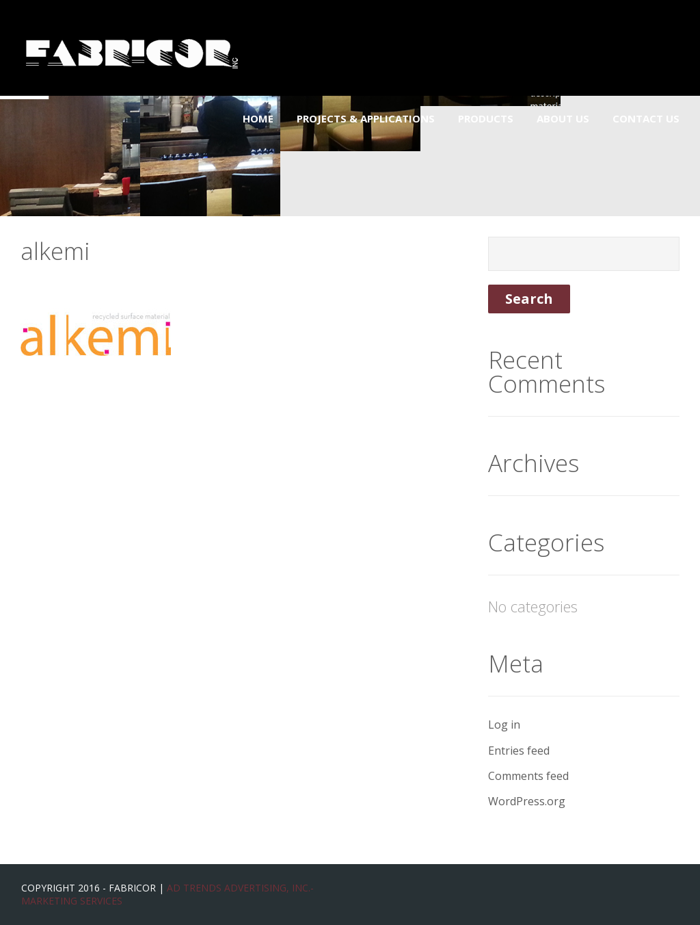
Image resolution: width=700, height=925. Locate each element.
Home (258, 118)
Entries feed (519, 750)
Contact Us (645, 118)
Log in (504, 724)
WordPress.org (526, 801)
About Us (563, 118)
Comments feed (528, 775)
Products (485, 118)
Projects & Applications (366, 118)
